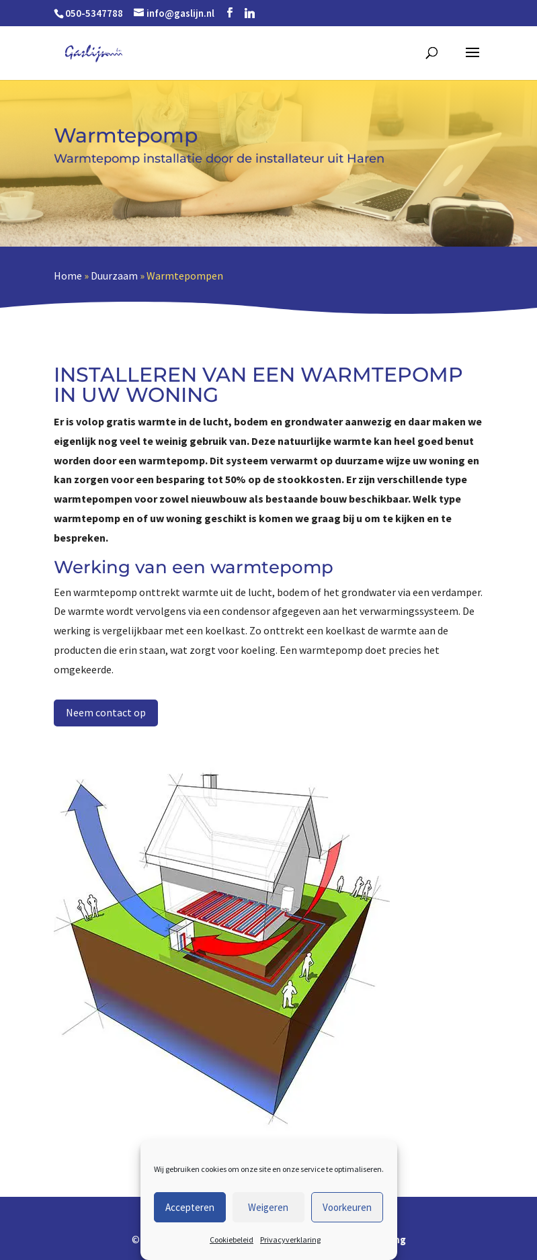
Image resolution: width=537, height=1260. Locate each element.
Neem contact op (106, 712)
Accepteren (189, 1207)
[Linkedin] (250, 13)
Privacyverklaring (290, 1239)
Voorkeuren (347, 1207)
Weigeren (268, 1207)
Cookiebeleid (231, 1239)
